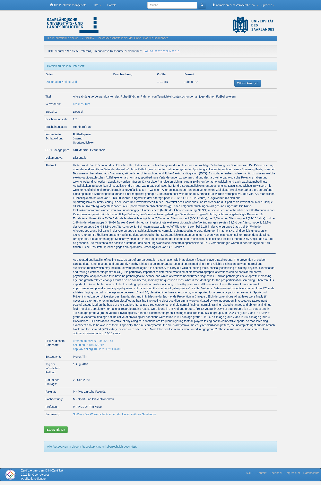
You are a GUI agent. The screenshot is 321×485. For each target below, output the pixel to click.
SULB (249, 473)
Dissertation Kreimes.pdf (61, 81)
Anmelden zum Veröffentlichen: (235, 5)
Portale (111, 5)
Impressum (293, 473)
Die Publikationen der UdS (63, 38)
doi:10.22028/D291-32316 (161, 51)
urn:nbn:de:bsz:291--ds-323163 (93, 340)
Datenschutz (311, 473)
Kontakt (261, 473)
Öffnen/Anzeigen (247, 83)
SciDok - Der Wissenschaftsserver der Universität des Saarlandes (126, 38)
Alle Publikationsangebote (68, 5)
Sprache (267, 5)
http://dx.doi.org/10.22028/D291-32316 (97, 349)
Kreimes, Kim (81, 104)
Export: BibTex (55, 429)
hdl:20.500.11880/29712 (88, 345)
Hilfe (97, 5)
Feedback (276, 473)
